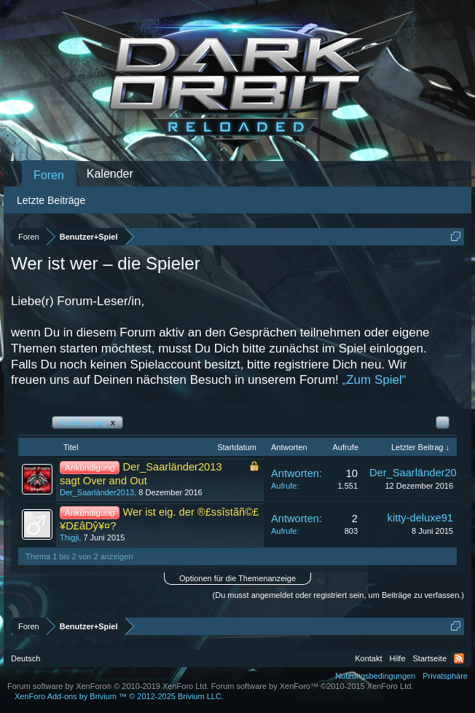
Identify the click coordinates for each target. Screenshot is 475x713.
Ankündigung (87, 422)
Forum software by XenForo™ (312, 686)
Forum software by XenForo (108, 686)
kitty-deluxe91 (420, 518)
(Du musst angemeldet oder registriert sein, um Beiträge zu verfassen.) (338, 595)
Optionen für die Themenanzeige (237, 578)
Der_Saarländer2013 (97, 492)
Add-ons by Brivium (119, 696)
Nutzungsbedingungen (375, 675)
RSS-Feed (459, 658)
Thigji (69, 537)
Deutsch (25, 658)
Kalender (110, 174)
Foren (49, 175)
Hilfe (398, 658)
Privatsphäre (445, 675)
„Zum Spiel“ (374, 380)
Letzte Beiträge (51, 200)
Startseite (430, 658)
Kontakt (368, 658)
